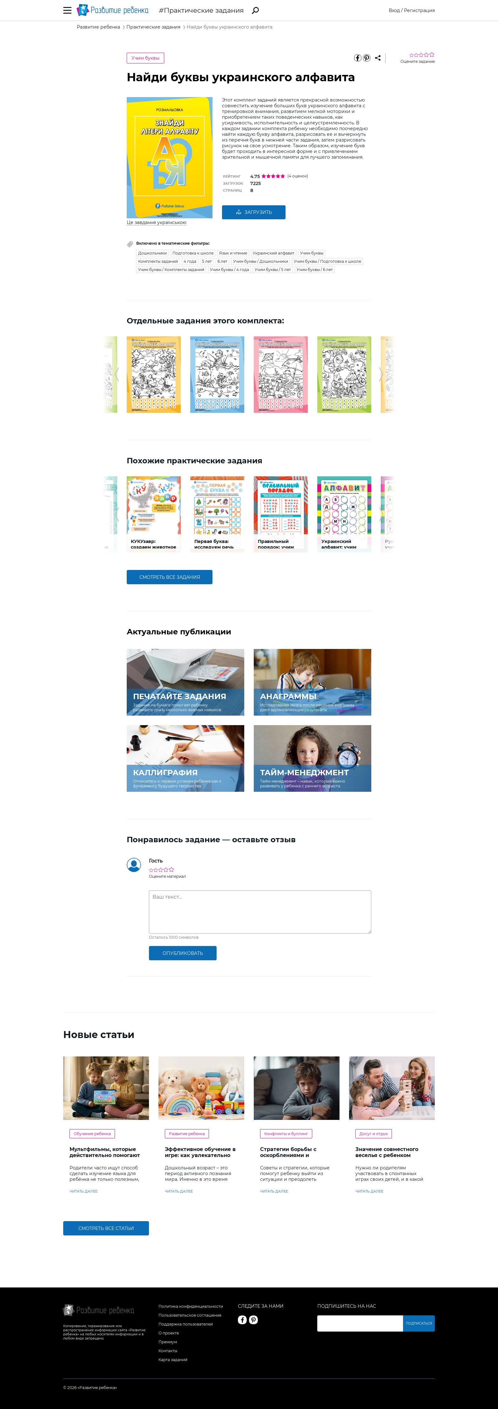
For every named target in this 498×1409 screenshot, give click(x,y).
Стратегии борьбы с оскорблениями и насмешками (288, 1155)
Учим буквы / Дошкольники (260, 261)
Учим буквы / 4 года (229, 269)
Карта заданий (172, 1359)
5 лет (207, 261)
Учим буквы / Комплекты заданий (171, 269)
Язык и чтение (233, 253)
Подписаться (419, 1323)
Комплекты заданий (158, 261)
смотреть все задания (169, 577)
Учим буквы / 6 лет (315, 269)
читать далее (84, 1191)
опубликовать (183, 953)
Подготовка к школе (192, 253)
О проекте (168, 1333)
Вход (394, 10)
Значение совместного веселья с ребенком (386, 1152)
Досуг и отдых (374, 1133)
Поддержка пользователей (185, 1324)
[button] (116, 374)
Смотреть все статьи (106, 1228)
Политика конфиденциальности (190, 1306)
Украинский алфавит (273, 253)
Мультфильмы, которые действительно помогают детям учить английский (105, 1155)
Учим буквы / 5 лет (273, 269)
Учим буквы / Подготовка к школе (327, 261)
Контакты (167, 1350)
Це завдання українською (156, 222)
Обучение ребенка (92, 1133)
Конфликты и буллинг (286, 1133)
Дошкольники (152, 253)
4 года (190, 261)
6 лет (222, 261)
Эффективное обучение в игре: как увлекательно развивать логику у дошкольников (200, 1158)
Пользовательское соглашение (189, 1315)
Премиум (167, 1342)
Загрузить (254, 212)
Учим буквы (145, 58)
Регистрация (419, 10)
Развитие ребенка (187, 1133)
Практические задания (204, 10)
